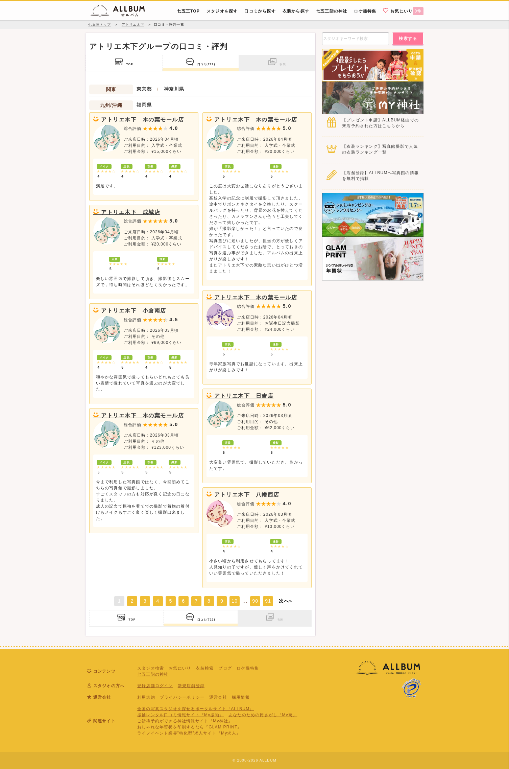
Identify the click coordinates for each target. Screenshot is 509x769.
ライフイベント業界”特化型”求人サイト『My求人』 (189, 733)
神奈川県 (174, 89)
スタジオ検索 (150, 668)
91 (268, 601)
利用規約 (146, 697)
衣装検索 (205, 668)
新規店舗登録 (191, 685)
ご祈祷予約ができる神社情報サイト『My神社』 (185, 721)
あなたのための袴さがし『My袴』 (262, 715)
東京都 (144, 89)
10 (235, 601)
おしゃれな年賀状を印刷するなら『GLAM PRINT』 (189, 727)
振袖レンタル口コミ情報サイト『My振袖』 (180, 715)
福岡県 (144, 105)
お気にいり (403, 10)
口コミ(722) (200, 62)
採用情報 (241, 697)
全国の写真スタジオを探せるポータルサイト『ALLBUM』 (195, 708)
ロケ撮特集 (248, 668)
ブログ (225, 668)
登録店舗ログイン (155, 685)
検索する (408, 38)
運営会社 (218, 697)
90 (255, 601)
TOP (124, 62)
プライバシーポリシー (182, 697)
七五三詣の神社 (152, 674)
